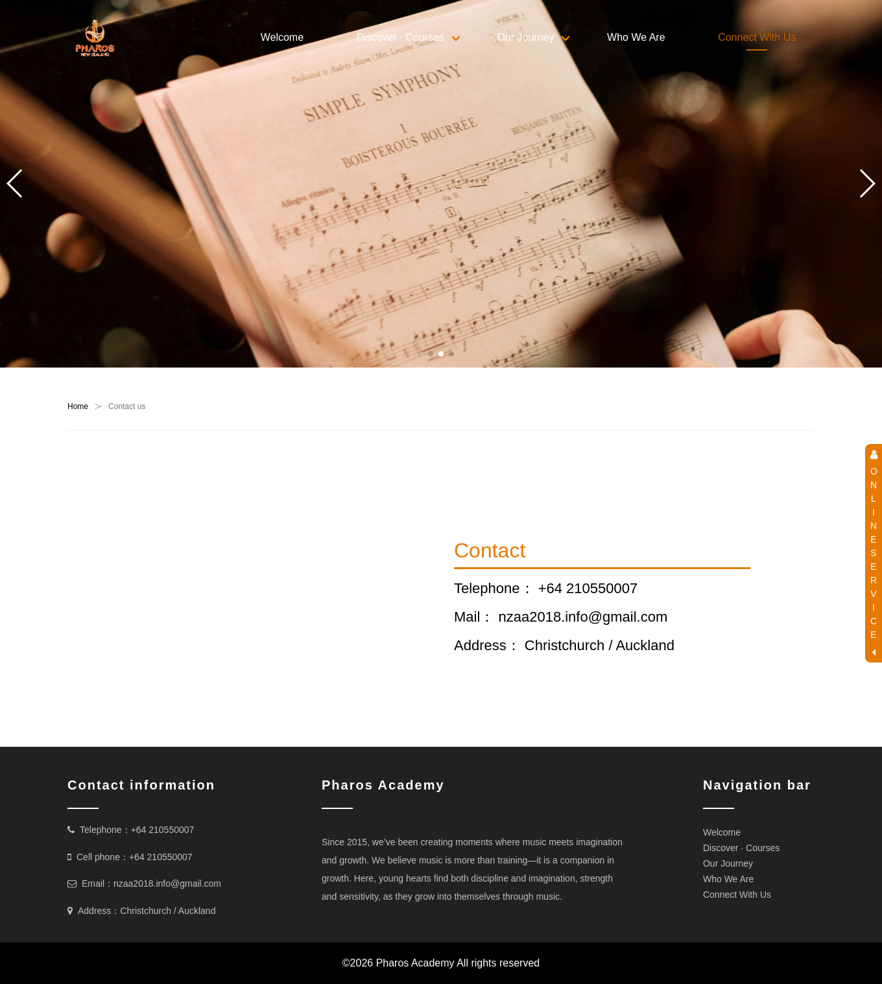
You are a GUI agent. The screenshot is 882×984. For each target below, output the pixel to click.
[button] (430, 354)
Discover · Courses (400, 37)
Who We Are (636, 37)
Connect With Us (757, 37)
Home (77, 406)
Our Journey (525, 37)
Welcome (282, 37)
